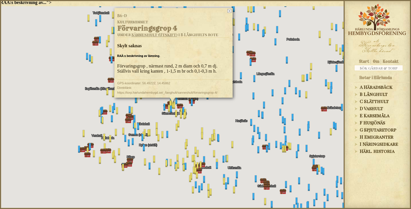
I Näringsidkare (379, 144)
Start (364, 61)
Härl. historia (377, 151)
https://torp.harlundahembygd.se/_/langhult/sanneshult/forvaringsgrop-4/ (167, 92)
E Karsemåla (374, 115)
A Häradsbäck (376, 87)
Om (376, 61)
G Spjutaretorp (378, 130)
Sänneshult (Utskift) (155, 34)
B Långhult (374, 94)
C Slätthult (374, 101)
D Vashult (371, 108)
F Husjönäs (372, 123)
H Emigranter (376, 137)
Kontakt (390, 61)
